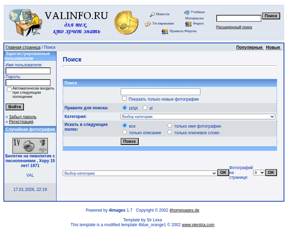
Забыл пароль (22, 116)
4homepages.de (184, 210)
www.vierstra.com (198, 224)
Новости (162, 14)
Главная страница (23, 47)
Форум (198, 23)
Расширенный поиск (234, 27)
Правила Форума (183, 31)
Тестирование (163, 23)
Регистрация (21, 121)
